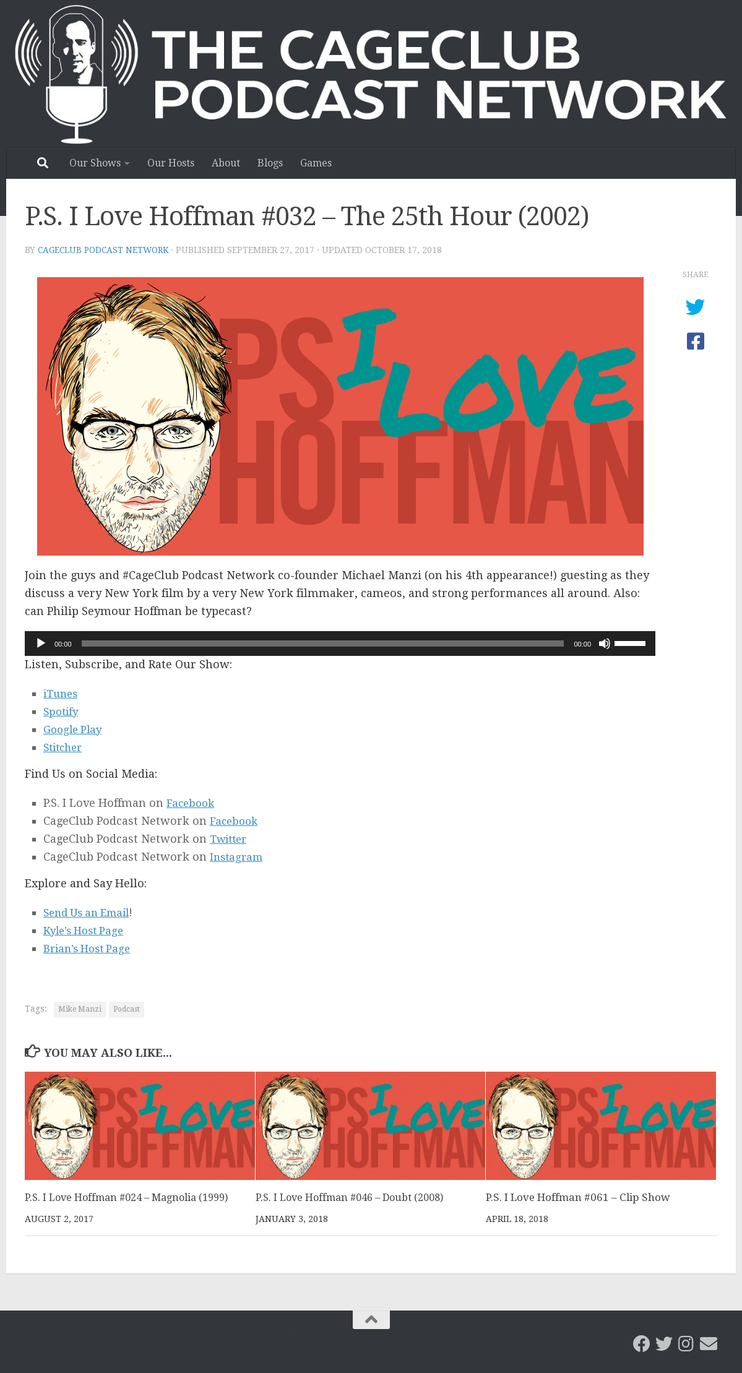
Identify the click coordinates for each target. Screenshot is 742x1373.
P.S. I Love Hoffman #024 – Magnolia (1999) (133, 1197)
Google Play (74, 729)
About (226, 163)
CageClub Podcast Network (105, 250)
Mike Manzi (79, 1009)
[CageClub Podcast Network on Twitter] (664, 1344)
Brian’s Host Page (90, 948)
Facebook (191, 802)
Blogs (270, 163)
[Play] (41, 643)
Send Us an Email (90, 912)
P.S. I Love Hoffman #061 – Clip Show (578, 1197)
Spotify (62, 711)
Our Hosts (170, 163)
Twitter (230, 838)
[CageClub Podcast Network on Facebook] (641, 1344)
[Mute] (604, 643)
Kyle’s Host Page (87, 930)
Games (316, 163)
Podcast (126, 1009)
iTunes (62, 693)
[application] (340, 643)
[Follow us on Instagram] (686, 1344)
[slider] (323, 643)
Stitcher (65, 747)
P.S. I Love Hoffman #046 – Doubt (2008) (355, 1197)
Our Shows (95, 163)
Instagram (238, 856)
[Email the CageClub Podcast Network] (708, 1344)
